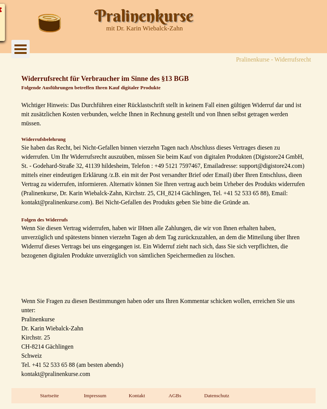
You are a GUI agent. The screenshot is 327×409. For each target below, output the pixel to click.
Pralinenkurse (143, 16)
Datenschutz (216, 395)
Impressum (95, 395)
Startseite (49, 395)
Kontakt (137, 395)
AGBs (174, 395)
